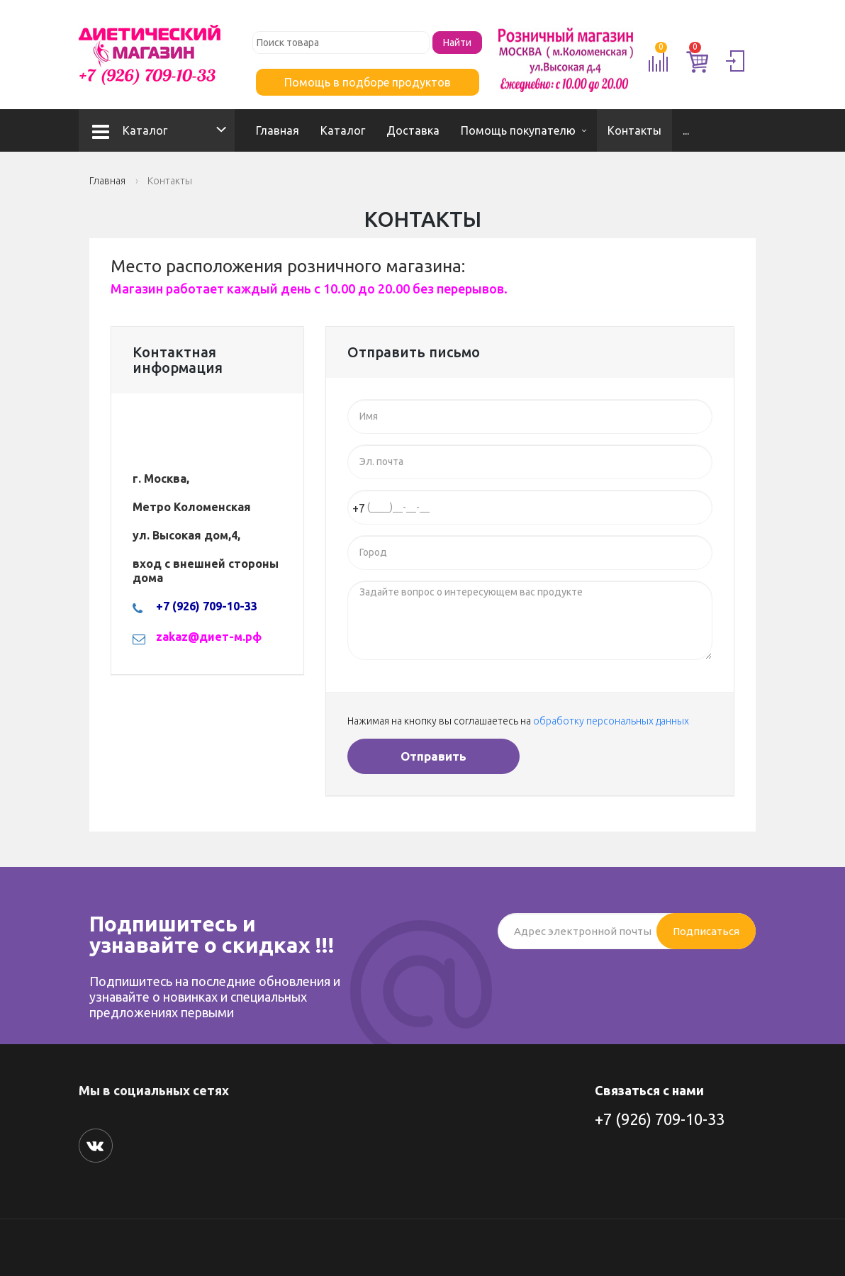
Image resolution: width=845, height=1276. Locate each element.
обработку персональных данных (611, 721)
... (686, 130)
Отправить (433, 756)
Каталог (129, 130)
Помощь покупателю (518, 130)
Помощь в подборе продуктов (367, 82)
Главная (277, 130)
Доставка (413, 130)
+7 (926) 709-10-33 (659, 1119)
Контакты (634, 130)
